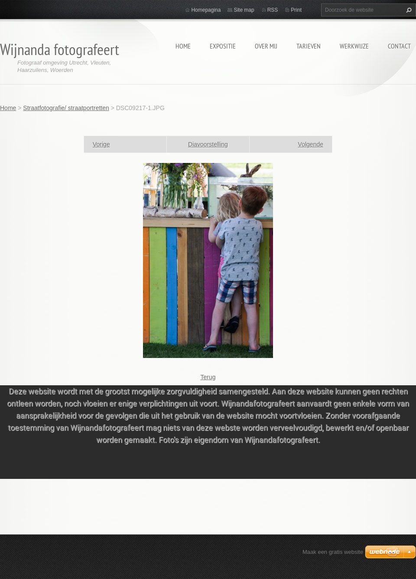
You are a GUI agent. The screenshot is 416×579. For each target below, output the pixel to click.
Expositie (223, 46)
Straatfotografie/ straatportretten (66, 107)
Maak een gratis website (332, 552)
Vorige (101, 144)
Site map (244, 10)
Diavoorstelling (208, 144)
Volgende (310, 144)
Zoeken (407, 9)
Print (296, 10)
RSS (272, 10)
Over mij (266, 46)
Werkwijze (354, 46)
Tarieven (308, 46)
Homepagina (206, 10)
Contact (399, 46)
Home (183, 46)
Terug (207, 377)
